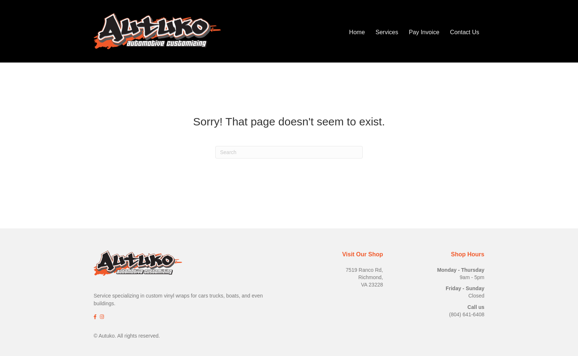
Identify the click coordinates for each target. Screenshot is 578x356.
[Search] (289, 152)
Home (357, 32)
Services (387, 32)
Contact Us (464, 32)
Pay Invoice (424, 32)
